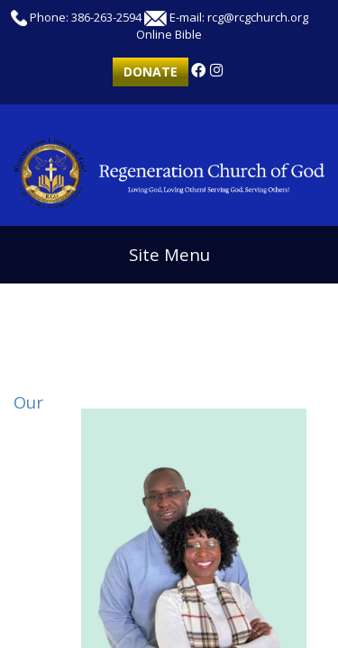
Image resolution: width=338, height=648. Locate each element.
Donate (150, 71)
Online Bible (169, 34)
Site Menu (169, 254)
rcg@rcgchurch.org (257, 17)
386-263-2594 (106, 17)
